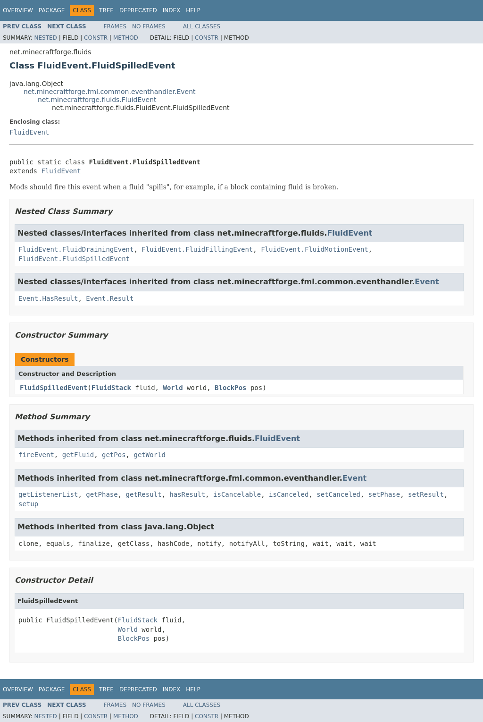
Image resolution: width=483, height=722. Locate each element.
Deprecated (138, 10)
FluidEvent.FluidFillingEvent (197, 249)
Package (52, 10)
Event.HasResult (48, 298)
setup (28, 504)
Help (193, 10)
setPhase (384, 494)
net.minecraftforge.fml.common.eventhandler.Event (110, 91)
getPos (114, 455)
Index (172, 10)
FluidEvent (29, 132)
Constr (96, 37)
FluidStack (111, 387)
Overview (18, 10)
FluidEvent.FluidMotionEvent (314, 249)
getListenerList (48, 494)
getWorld (149, 455)
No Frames (149, 26)
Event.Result (109, 298)
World (173, 387)
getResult (144, 494)
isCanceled (288, 494)
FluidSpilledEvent (53, 387)
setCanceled (338, 494)
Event (427, 281)
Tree (106, 10)
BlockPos (230, 387)
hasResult (187, 494)
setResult (426, 494)
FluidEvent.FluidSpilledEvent (74, 259)
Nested (45, 37)
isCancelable (237, 494)
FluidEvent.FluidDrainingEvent (75, 249)
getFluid (78, 455)
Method (125, 37)
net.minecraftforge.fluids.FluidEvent (97, 99)
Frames (115, 26)
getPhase (101, 494)
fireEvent (36, 455)
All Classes (201, 26)
